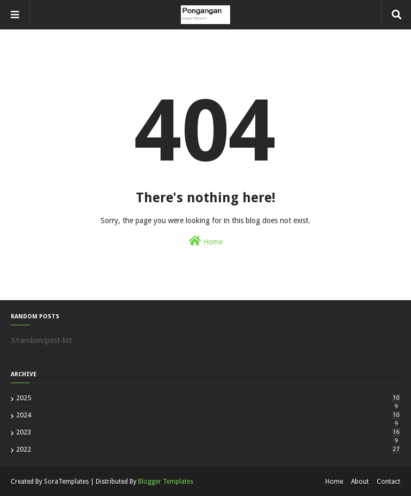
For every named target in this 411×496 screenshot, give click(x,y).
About (360, 481)
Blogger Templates (165, 481)
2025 (208, 398)
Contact (388, 481)
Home (206, 240)
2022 (208, 449)
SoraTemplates (66, 481)
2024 (208, 415)
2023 (208, 432)
